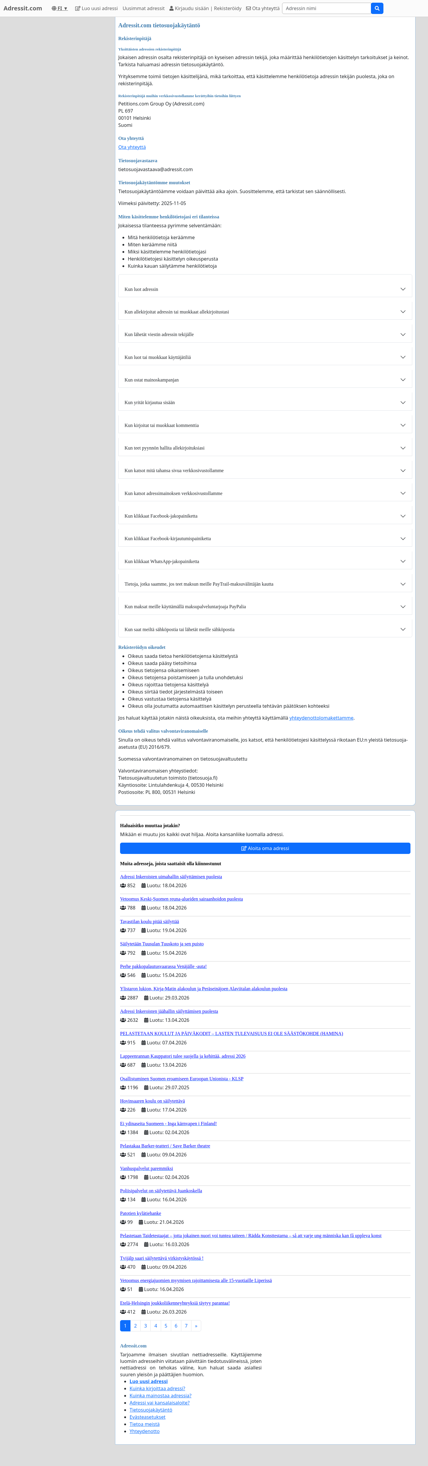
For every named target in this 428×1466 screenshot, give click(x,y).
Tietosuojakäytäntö (151, 1410)
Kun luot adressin (141, 289)
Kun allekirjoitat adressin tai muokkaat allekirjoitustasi (177, 311)
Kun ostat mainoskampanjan (152, 379)
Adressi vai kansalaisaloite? (160, 1402)
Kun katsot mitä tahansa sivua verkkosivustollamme (174, 470)
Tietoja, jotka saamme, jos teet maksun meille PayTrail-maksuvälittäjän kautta (199, 584)
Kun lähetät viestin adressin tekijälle (159, 334)
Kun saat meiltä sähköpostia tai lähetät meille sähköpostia (180, 629)
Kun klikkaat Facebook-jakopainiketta (161, 515)
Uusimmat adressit (143, 8)
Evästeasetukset (148, 1417)
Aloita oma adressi (265, 848)
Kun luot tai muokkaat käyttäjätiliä (158, 357)
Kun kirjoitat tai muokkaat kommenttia (162, 425)
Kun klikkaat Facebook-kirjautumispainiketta (168, 538)
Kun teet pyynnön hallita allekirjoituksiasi (164, 447)
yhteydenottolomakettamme (321, 718)
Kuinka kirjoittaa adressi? (157, 1388)
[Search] (326, 8)
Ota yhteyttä (263, 8)
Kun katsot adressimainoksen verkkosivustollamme (173, 493)
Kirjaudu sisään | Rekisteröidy (205, 8)
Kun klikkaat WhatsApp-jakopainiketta (162, 561)
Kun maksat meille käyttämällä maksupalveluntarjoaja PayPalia (185, 606)
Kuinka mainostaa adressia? (160, 1395)
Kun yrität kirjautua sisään (150, 402)
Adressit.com (23, 8)
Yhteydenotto (145, 1431)
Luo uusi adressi (96, 8)
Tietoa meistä (145, 1424)
